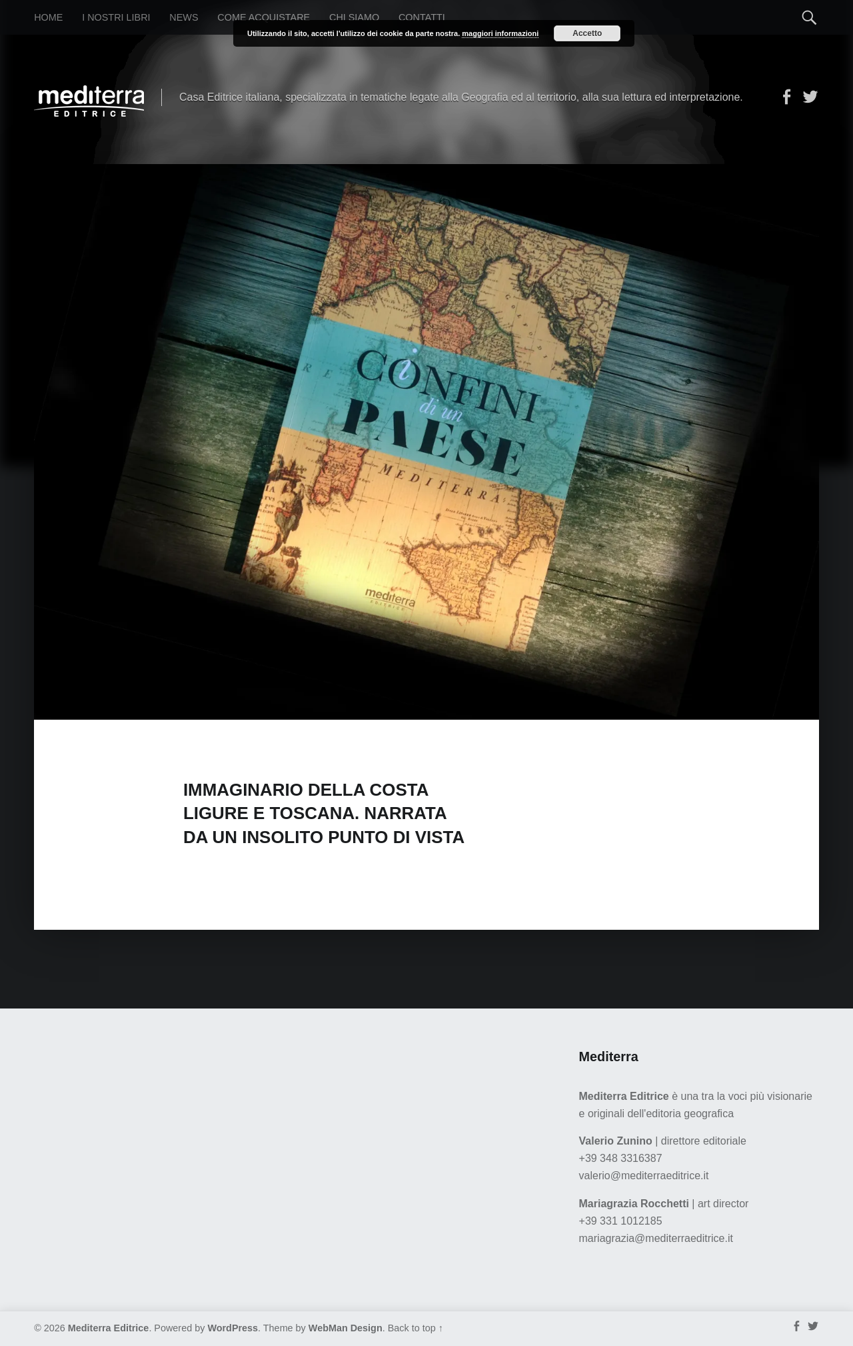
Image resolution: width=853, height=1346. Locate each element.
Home (48, 17)
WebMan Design (346, 1328)
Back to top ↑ (415, 1328)
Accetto (587, 33)
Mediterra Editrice (108, 1328)
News (183, 17)
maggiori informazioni (500, 33)
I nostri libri (116, 17)
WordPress (232, 1328)
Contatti (422, 17)
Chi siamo (354, 17)
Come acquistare (263, 17)
